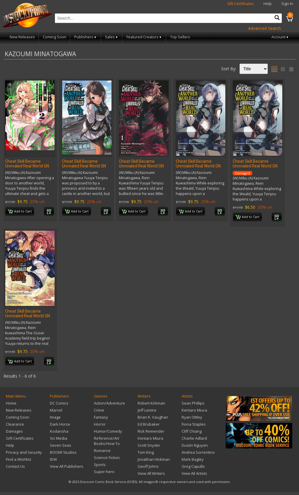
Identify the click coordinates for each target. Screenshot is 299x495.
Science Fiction (107, 457)
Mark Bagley (193, 459)
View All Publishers (66, 466)
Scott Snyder (149, 445)
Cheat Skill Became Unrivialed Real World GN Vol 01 (141, 166)
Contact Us (15, 466)
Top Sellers (180, 37)
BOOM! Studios (63, 452)
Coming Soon (54, 37)
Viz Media (58, 438)
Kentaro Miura (150, 438)
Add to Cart (20, 211)
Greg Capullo (193, 466)
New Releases (22, 37)
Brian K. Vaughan (153, 417)
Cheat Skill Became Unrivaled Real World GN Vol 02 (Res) (27, 166)
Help (267, 3)
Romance (102, 450)
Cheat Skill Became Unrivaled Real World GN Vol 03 (84, 166)
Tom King (146, 452)
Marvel (56, 410)
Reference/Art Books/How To (107, 441)
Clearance (15, 424)
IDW (53, 459)
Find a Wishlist (18, 459)
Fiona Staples (194, 424)
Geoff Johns (148, 466)
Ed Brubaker (149, 424)
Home (11, 403)
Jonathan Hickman (154, 459)
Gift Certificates (240, 3)
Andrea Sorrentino (198, 452)
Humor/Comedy (108, 431)
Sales (112, 37)
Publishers (85, 37)
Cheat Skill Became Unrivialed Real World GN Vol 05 (27, 316)
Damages (14, 431)
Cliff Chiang (192, 431)
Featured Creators (144, 37)
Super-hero (104, 471)
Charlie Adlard (194, 438)
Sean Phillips (193, 403)
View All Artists (194, 473)
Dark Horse (60, 424)
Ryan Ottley (192, 417)
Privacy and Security (24, 452)
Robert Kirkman (151, 403)
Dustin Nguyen (195, 445)
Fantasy (101, 417)
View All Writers (151, 473)
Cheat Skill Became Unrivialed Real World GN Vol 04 (198, 166)
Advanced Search (264, 28)
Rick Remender (151, 431)
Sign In (287, 3)
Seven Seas (60, 445)
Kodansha (59, 431)
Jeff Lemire (147, 410)
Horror (100, 424)
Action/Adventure (109, 403)
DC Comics (59, 403)
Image (55, 417)
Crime (99, 410)
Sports (100, 464)
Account (280, 37)
